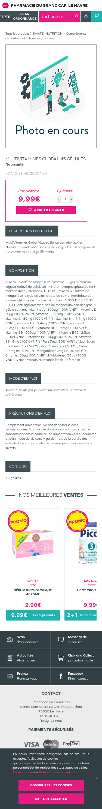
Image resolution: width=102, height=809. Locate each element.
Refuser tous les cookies (57, 772)
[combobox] (58, 16)
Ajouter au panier (46, 210)
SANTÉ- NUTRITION (48, 33)
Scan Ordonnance (24, 16)
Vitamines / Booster (40, 38)
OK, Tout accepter (51, 799)
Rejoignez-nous (51, 721)
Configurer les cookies (51, 785)
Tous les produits (17, 33)
